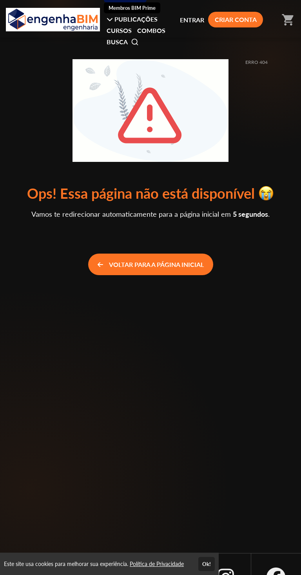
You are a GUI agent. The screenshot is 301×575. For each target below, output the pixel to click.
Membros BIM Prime (132, 8)
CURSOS (119, 30)
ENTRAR (192, 20)
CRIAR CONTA (236, 19)
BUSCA (123, 42)
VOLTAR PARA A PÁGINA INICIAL (151, 264)
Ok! (206, 564)
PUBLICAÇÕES (132, 19)
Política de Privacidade (157, 563)
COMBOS (151, 30)
